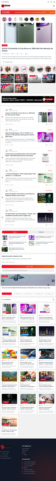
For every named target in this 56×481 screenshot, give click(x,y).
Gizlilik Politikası (25, 448)
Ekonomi (50, 150)
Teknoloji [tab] (41, 232)
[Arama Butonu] (54, 2)
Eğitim (45, 75)
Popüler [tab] (15, 232)
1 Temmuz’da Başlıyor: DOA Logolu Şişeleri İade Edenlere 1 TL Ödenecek (20, 174)
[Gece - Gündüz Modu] (48, 2)
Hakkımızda (24, 450)
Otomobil (5, 75)
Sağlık (18, 75)
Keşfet (24, 454)
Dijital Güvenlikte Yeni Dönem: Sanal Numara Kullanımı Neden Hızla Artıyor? (20, 194)
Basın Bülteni (49, 190)
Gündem (4, 85)
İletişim (23, 452)
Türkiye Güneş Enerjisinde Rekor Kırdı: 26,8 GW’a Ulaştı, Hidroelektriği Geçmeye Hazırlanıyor (20, 154)
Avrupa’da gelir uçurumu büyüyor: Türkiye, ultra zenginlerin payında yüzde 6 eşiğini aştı (20, 214)
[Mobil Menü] (54, 6)
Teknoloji (5, 45)
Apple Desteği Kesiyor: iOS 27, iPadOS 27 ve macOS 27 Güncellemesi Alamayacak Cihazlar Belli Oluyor (19, 134)
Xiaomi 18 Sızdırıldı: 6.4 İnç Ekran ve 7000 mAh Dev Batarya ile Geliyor (30, 12)
